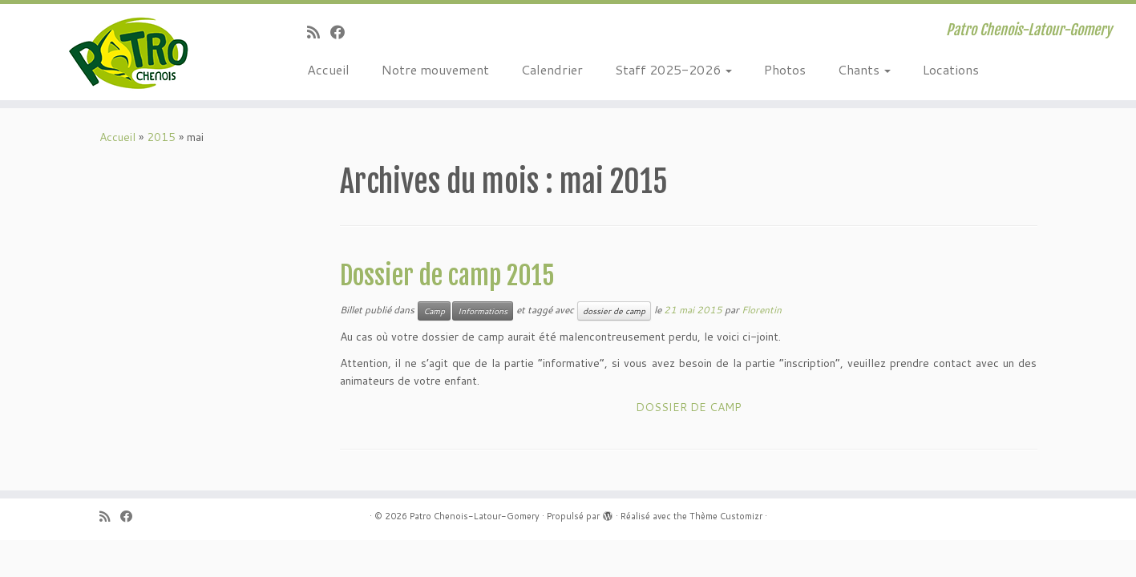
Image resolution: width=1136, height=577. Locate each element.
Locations (951, 69)
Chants (864, 69)
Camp (434, 311)
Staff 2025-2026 (673, 69)
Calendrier (552, 69)
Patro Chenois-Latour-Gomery (475, 516)
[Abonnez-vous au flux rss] (318, 32)
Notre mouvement (435, 69)
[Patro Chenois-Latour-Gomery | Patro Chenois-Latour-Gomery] (131, 52)
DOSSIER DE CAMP (689, 407)
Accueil (328, 69)
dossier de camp (614, 311)
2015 (161, 137)
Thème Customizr (725, 516)
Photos (785, 69)
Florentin (762, 310)
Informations (482, 311)
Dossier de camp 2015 (447, 276)
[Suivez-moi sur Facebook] (342, 32)
